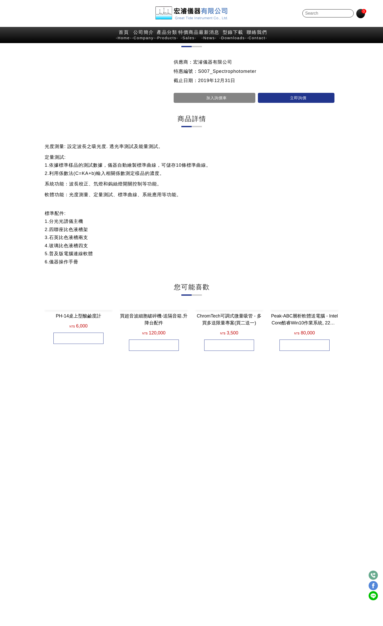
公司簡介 (90, 37)
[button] (48, 481)
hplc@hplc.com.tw (185, 593)
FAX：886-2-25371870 (168, 583)
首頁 (42, 37)
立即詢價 (296, 140)
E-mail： (153, 593)
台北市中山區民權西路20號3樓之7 (195, 555)
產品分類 (140, 37)
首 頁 (258, 51)
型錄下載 (287, 37)
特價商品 (189, 37)
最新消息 (236, 37)
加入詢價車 (214, 140)
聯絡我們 (338, 37)
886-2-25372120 (175, 574)
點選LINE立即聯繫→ (89, 592)
